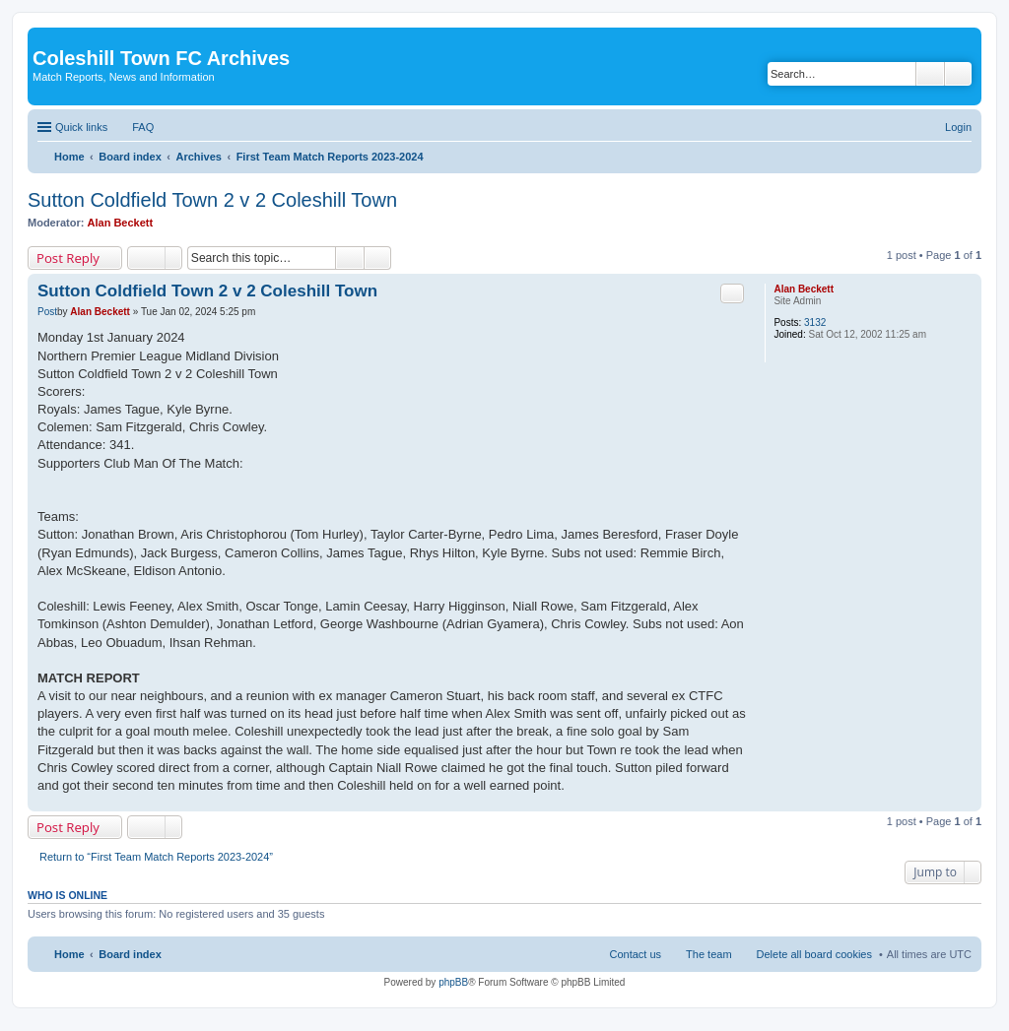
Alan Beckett (121, 222)
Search (930, 74)
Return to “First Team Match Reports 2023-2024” (156, 857)
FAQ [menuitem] (143, 127)
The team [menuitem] (708, 954)
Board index (130, 954)
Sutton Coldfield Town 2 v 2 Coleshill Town (212, 200)
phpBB (453, 982)
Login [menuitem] (958, 127)
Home (69, 954)
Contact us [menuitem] (635, 954)
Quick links (81, 127)
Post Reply (68, 258)
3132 (815, 322)
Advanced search (958, 74)
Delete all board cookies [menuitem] (814, 954)
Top (966, 801)
